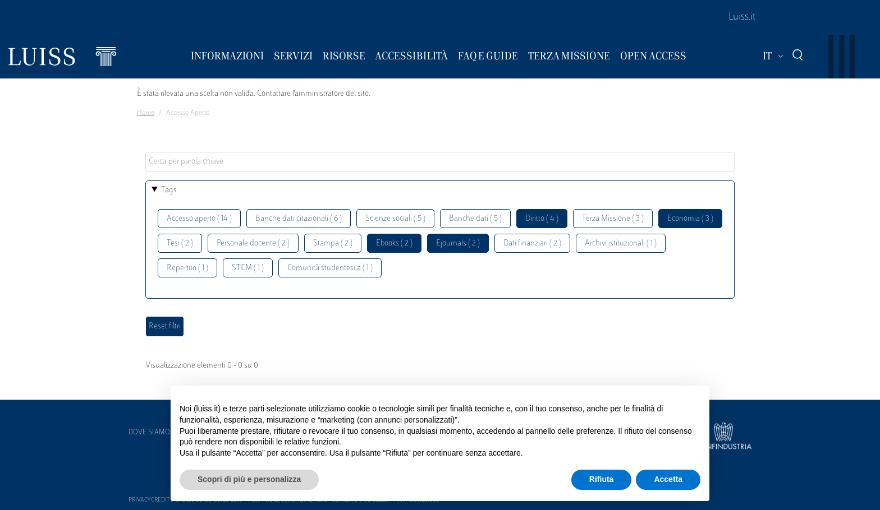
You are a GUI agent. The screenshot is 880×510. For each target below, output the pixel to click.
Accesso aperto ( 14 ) (199, 219)
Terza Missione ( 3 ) (613, 219)
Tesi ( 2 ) (180, 243)
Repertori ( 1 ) (187, 268)
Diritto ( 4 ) (541, 219)
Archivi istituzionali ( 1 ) (621, 243)
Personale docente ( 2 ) (253, 243)
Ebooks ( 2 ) (394, 243)
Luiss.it (741, 17)
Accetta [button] (668, 479)
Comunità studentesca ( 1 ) (330, 268)
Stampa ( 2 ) (332, 243)
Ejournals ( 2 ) (458, 243)
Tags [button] (169, 190)
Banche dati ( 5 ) (475, 219)
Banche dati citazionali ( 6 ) (298, 219)
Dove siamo (149, 432)
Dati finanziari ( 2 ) (532, 243)
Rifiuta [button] (601, 479)
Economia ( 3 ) (690, 219)
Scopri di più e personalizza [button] (249, 479)
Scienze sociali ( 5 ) (395, 219)
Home (145, 113)
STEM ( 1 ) (248, 268)
